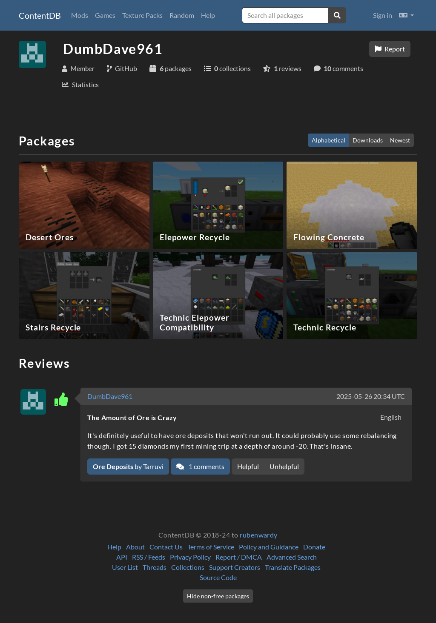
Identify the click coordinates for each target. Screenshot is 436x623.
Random (181, 15)
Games (105, 15)
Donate (314, 547)
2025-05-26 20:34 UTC (370, 396)
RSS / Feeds (148, 557)
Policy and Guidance (268, 547)
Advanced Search (292, 557)
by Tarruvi (128, 466)
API (121, 557)
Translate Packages (293, 567)
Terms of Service (210, 547)
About (135, 547)
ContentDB (40, 15)
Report (390, 49)
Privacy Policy (190, 557)
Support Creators (234, 567)
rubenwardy (259, 535)
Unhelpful (284, 466)
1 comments (200, 466)
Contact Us (166, 547)
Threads (154, 567)
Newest (400, 140)
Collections (187, 567)
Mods (79, 15)
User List (125, 567)
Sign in (382, 15)
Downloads (368, 140)
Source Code (218, 577)
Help (208, 15)
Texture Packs (142, 15)
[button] (406, 15)
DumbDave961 (109, 396)
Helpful (248, 466)
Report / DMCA (238, 557)
